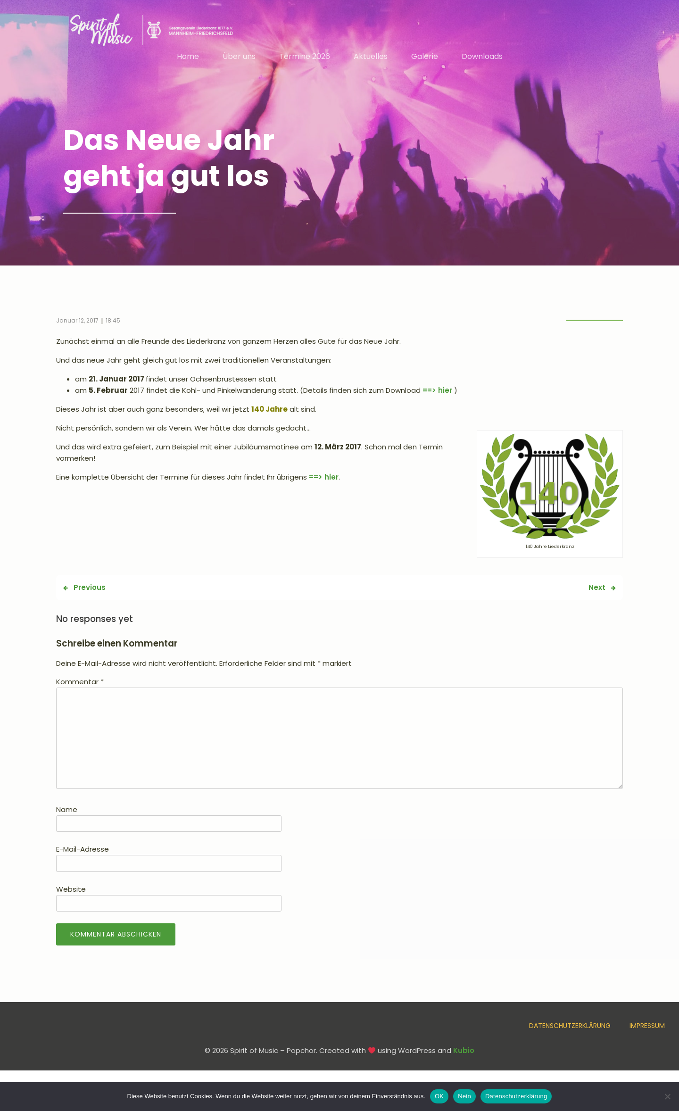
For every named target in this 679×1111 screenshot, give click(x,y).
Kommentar (80, 683)
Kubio (463, 1052)
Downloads (482, 57)
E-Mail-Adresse (82, 851)
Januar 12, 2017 (77, 322)
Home (188, 57)
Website (71, 891)
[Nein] (667, 1096)
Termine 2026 (304, 57)
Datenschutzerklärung (570, 1027)
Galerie (424, 57)
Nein (464, 1096)
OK (439, 1096)
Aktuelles (371, 57)
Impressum (647, 1027)
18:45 (113, 322)
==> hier (437, 392)
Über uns (239, 57)
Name (66, 811)
